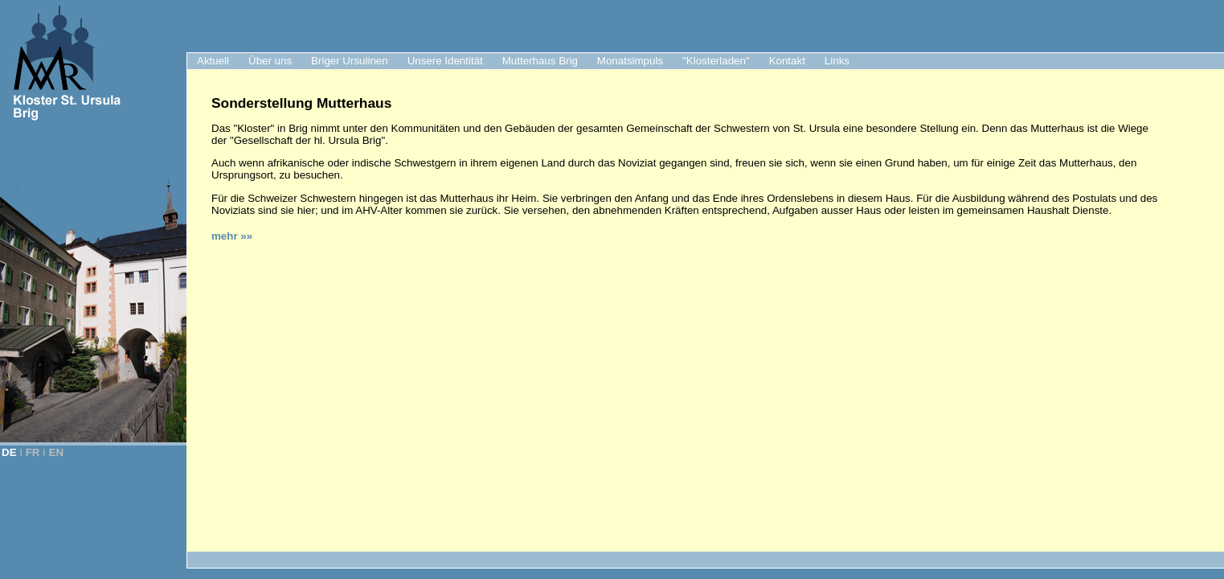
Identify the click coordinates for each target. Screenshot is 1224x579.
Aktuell (213, 61)
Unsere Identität (445, 61)
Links (837, 61)
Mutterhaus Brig (540, 61)
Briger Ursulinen (349, 61)
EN (56, 452)
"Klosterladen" (716, 61)
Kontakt (787, 61)
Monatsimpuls (630, 61)
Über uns (270, 61)
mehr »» (231, 236)
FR (33, 452)
